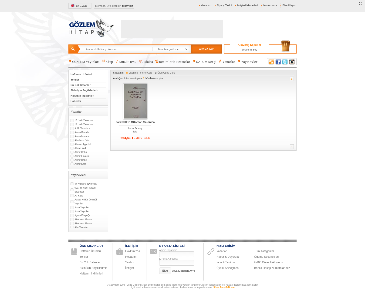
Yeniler (75, 79)
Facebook (278, 61)
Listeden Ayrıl (186, 270)
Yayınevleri (247, 61)
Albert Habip (80, 160)
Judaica (146, 62)
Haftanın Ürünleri (81, 74)
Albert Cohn (80, 152)
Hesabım (206, 5)
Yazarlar (227, 61)
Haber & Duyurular (228, 256)
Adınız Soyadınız (168, 250)
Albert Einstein (81, 156)
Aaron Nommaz (82, 136)
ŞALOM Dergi (204, 61)
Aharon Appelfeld (83, 144)
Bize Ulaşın (288, 5)
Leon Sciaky (135, 128)
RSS (270, 61)
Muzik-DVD (125, 61)
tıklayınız (127, 5)
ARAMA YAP (206, 48)
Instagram (292, 61)
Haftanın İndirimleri (82, 95)
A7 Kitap (78, 195)
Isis (135, 131)
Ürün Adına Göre (166, 72)
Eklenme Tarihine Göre (140, 72)
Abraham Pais (81, 140)
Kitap (107, 61)
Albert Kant (80, 164)
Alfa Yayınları (81, 227)
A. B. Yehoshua (82, 128)
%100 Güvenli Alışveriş (268, 262)
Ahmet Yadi (80, 148)
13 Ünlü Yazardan (83, 120)
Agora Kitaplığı (82, 215)
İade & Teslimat (226, 262)
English (79, 6)
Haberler (76, 101)
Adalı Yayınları (81, 207)
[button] (165, 270)
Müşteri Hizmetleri (247, 5)
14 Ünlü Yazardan (83, 124)
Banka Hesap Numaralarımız (272, 268)
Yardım (129, 262)
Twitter (285, 61)
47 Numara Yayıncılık (85, 184)
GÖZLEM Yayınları (83, 61)
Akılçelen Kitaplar (83, 219)
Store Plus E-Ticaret (224, 287)
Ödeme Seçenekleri (266, 256)
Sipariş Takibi (224, 5)
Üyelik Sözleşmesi (227, 268)
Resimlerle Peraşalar (172, 61)
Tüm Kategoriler (264, 251)
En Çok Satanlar (81, 85)
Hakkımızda (270, 5)
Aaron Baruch (81, 132)
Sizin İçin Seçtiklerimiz (84, 90)
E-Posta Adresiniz (168, 258)
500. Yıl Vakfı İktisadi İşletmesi (85, 189)
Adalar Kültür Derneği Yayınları (85, 201)
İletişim (129, 268)
